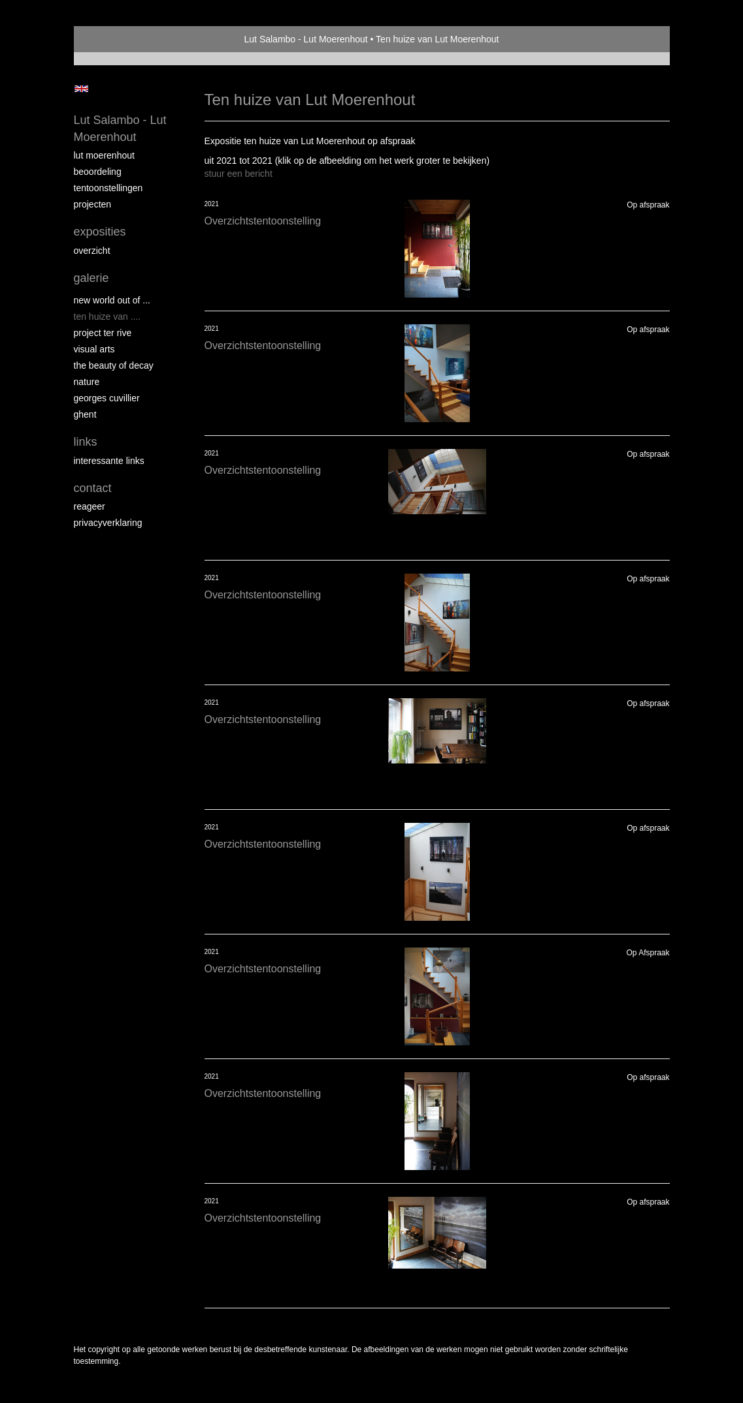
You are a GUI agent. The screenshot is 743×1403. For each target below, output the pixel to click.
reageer (89, 506)
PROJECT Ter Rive (103, 333)
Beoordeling (98, 171)
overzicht (92, 250)
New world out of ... (112, 300)
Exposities (100, 231)
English (81, 89)
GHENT (85, 414)
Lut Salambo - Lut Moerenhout (306, 39)
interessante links (109, 460)
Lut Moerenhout (104, 155)
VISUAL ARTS (94, 349)
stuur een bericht (238, 173)
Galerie (91, 278)
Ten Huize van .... (107, 316)
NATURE (87, 382)
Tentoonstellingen (108, 188)
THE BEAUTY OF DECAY (114, 365)
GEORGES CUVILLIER (107, 398)
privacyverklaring (108, 522)
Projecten (93, 204)
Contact (93, 488)
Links (85, 441)
